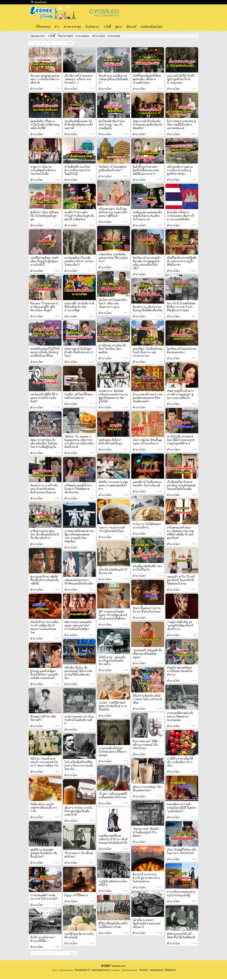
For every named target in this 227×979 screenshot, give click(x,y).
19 (36, 43)
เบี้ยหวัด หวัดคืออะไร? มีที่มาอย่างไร (113, 571)
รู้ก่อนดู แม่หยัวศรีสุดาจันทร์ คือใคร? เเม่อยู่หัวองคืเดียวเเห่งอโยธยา (44, 674)
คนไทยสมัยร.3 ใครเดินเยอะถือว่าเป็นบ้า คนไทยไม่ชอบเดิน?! (79, 261)
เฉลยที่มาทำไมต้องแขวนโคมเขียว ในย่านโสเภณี (147, 483)
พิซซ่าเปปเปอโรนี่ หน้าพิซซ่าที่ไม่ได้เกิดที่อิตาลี (181, 935)
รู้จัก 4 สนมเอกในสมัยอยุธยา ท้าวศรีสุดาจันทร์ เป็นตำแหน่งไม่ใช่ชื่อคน (113, 615)
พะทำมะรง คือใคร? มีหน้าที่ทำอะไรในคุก (110, 441)
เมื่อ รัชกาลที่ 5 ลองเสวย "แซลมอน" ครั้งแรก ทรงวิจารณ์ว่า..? (78, 79)
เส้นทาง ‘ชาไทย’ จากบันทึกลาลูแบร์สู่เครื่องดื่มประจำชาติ (78, 811)
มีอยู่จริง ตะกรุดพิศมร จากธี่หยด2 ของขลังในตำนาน (180, 671)
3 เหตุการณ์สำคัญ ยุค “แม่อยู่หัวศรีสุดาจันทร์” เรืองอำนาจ (180, 625)
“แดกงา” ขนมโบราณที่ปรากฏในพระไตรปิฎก (112, 529)
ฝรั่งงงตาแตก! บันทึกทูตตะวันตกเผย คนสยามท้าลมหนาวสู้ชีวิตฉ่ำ (113, 212)
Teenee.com (37, 36)
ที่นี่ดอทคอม (43, 26)
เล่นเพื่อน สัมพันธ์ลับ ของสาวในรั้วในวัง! (147, 567)
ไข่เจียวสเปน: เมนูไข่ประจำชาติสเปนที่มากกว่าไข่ (43, 807)
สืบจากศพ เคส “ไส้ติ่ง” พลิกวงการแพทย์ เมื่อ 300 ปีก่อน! (146, 744)
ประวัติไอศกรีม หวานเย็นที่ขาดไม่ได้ (79, 935)
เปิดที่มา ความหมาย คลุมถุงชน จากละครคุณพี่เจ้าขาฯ (113, 485)
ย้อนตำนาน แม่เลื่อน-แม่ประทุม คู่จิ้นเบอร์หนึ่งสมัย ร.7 (113, 79)
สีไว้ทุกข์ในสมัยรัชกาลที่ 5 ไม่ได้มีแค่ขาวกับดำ (113, 925)
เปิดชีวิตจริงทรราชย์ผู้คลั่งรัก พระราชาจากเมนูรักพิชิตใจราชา (182, 261)
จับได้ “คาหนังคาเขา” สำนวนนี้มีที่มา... (42, 939)
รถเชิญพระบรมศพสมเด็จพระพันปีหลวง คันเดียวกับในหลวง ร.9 (147, 216)
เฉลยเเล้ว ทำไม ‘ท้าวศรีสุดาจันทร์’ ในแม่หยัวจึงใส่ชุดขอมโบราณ (181, 580)
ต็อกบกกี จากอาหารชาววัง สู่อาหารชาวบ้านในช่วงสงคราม (146, 878)
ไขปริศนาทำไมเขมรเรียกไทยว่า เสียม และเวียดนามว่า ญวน (113, 303)
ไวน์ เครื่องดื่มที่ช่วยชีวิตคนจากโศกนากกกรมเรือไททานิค (78, 765)
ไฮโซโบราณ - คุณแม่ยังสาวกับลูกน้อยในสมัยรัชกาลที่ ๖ (112, 660)
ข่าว (57, 26)
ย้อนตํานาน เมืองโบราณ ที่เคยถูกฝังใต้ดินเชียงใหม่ (147, 308)
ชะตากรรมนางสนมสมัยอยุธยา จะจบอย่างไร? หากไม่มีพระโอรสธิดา (78, 625)
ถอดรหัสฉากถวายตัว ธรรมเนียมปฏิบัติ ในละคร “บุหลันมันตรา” (181, 807)
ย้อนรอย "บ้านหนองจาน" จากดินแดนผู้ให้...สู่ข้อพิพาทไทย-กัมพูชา (44, 307)
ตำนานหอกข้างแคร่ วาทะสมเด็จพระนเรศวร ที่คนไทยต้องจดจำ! (148, 398)
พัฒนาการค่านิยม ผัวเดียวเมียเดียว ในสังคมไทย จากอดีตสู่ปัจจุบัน (43, 443)
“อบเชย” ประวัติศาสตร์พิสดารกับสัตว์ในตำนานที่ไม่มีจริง (113, 706)
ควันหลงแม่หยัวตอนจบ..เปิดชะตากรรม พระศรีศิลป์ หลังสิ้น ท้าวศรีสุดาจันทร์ (180, 533)
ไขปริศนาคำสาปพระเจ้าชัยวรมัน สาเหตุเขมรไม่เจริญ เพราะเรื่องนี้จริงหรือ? (147, 263)
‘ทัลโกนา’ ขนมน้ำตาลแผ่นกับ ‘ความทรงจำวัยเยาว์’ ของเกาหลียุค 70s (44, 762)
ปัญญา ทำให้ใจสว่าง (76, 895)
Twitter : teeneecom (151, 970)
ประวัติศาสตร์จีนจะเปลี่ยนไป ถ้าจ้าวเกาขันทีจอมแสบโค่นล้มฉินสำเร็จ (113, 839)
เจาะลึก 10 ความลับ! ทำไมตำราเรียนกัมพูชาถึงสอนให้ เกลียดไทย (79, 216)
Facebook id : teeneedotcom (91, 970)
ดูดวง (118, 26)
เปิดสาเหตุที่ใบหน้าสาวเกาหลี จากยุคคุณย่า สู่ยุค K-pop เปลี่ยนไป (180, 394)
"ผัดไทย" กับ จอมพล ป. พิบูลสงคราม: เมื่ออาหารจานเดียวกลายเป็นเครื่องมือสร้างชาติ (79, 442)
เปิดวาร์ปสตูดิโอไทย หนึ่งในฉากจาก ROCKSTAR (181, 851)
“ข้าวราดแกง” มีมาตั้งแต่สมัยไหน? (78, 854)
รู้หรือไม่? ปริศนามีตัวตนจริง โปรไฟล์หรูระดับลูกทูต (44, 216)
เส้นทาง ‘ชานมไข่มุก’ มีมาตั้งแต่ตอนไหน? (147, 788)
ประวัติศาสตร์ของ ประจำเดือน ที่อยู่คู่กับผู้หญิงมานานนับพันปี (44, 261)
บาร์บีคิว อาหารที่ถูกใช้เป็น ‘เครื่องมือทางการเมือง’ (180, 762)
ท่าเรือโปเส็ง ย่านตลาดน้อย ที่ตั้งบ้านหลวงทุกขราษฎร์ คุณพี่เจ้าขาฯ (181, 440)
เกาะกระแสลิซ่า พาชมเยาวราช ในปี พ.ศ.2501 (43, 896)
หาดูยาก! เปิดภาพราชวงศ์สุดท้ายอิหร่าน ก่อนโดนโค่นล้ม (43, 170)
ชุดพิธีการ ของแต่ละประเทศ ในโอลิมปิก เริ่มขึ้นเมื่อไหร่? (43, 853)
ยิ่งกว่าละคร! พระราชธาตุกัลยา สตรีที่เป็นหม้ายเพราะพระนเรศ (181, 124)
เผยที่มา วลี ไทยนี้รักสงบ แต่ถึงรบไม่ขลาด (78, 396)
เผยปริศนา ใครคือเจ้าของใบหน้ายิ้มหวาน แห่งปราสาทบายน (148, 352)
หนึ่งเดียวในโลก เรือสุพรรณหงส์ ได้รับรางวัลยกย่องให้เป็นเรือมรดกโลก (78, 673)
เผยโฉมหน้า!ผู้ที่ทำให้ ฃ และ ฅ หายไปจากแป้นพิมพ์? (43, 398)
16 (49, 43)
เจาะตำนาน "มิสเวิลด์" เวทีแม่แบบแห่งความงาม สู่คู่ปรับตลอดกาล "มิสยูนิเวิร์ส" (113, 396)
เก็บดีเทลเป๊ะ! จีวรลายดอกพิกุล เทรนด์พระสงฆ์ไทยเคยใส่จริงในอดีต (181, 485)
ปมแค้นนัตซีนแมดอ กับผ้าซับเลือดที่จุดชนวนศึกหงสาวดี (78, 124)
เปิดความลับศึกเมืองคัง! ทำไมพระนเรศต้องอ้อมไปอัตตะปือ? (147, 124)
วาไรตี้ (107, 26)
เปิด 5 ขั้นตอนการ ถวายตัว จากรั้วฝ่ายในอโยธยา (147, 609)
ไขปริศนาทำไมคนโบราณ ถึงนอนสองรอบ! (181, 350)
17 (45, 43)
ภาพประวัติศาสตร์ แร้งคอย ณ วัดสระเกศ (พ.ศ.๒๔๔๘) (180, 716)
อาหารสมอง (82, 36)
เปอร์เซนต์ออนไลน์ (151, 26)
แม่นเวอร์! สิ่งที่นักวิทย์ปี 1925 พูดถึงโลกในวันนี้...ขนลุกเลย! (181, 79)
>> (62, 43)
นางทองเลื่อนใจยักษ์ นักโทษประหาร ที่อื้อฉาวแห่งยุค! (113, 751)
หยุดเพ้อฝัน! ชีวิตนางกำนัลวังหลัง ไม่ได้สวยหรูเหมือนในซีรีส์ (44, 124)
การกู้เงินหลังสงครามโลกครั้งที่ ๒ (113, 883)
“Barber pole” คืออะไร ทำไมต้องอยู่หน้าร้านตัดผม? (146, 832)
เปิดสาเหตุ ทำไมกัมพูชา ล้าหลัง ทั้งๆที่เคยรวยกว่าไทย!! (79, 352)
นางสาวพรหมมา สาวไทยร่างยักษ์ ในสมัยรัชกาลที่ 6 (79, 720)
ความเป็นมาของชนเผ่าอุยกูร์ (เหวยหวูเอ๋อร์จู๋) (181, 893)
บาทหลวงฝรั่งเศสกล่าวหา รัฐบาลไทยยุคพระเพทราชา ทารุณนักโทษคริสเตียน (79, 536)
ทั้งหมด (69, 43)
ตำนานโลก (98, 36)
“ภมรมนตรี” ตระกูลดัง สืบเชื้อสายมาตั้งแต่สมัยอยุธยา (147, 653)
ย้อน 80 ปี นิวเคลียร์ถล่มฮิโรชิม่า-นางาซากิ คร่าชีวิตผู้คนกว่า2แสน (181, 307)
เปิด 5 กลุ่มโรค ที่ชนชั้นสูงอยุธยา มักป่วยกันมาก (147, 441)
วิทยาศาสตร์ (65, 36)
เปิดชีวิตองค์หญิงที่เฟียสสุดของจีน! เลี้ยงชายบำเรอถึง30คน (147, 79)
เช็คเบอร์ (131, 26)
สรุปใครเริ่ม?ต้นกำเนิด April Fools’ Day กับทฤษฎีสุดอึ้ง (112, 124)
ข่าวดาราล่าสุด (72, 26)
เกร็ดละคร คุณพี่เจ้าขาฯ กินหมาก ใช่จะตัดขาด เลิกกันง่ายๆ (78, 489)
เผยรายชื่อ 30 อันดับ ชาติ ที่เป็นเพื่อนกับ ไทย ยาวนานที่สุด (79, 307)
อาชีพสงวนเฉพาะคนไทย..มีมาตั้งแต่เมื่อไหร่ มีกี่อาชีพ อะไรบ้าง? (44, 534)
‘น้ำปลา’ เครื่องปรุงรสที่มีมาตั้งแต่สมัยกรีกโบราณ (113, 795)
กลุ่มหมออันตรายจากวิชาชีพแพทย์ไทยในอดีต (78, 581)
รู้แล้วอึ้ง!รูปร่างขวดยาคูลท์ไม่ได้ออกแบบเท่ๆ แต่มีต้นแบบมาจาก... (146, 170)
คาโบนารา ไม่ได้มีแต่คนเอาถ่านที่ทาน (147, 525)
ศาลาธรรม (114, 36)
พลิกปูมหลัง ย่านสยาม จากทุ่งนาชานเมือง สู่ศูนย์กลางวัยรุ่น (180, 170)
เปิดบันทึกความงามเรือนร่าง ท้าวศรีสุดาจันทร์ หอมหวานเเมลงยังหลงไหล (44, 627)
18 (40, 43)
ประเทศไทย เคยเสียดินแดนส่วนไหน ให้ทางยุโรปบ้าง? (113, 258)
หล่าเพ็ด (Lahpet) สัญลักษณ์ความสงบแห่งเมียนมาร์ (147, 923)
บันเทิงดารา (92, 26)
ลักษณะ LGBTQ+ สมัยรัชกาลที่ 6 (43, 718)
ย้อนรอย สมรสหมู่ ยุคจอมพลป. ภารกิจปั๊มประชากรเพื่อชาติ (45, 79)
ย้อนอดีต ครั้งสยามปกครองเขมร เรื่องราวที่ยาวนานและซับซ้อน (180, 216)
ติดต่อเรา (170, 970)
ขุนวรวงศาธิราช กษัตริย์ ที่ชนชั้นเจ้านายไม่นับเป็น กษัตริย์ (45, 580)
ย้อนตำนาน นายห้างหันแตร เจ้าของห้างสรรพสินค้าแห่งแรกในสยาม (44, 489)
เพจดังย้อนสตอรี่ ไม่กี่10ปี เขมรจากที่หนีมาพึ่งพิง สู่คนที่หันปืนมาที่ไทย (45, 352)
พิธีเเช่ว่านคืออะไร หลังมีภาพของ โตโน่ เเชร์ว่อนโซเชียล (147, 699)
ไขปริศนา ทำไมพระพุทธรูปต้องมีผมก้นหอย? (113, 168)
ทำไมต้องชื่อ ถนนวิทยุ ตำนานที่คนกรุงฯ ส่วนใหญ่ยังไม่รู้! (77, 170)
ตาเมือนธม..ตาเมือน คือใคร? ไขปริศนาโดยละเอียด (112, 349)
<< (31, 43)
